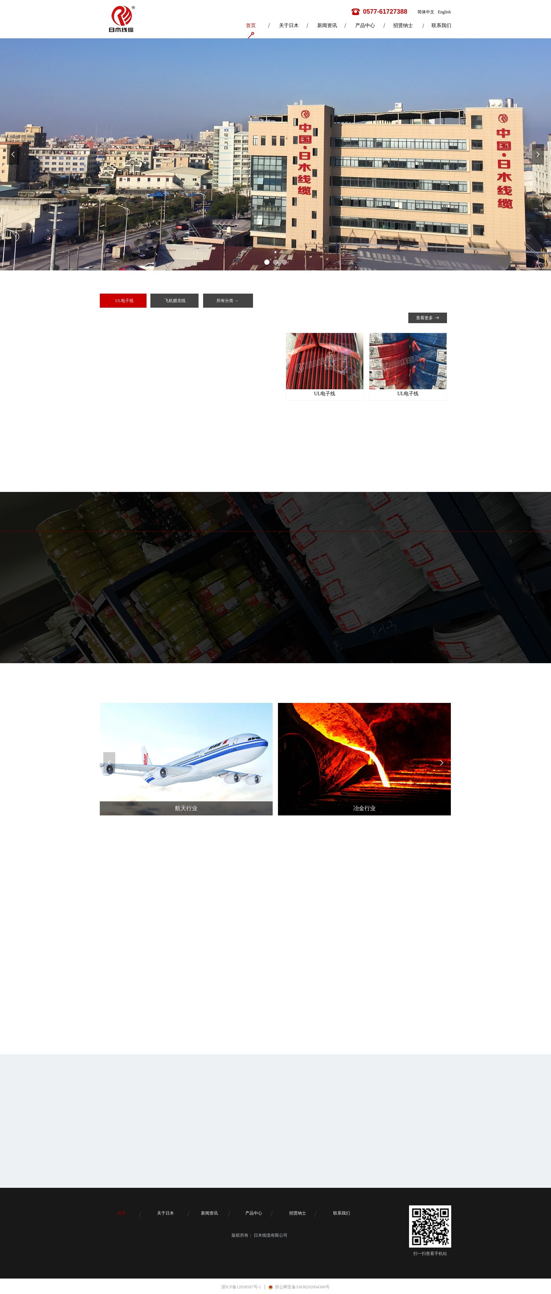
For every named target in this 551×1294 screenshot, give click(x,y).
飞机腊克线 (175, 300)
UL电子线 (124, 300)
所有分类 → (227, 300)
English (444, 11)
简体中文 (425, 11)
